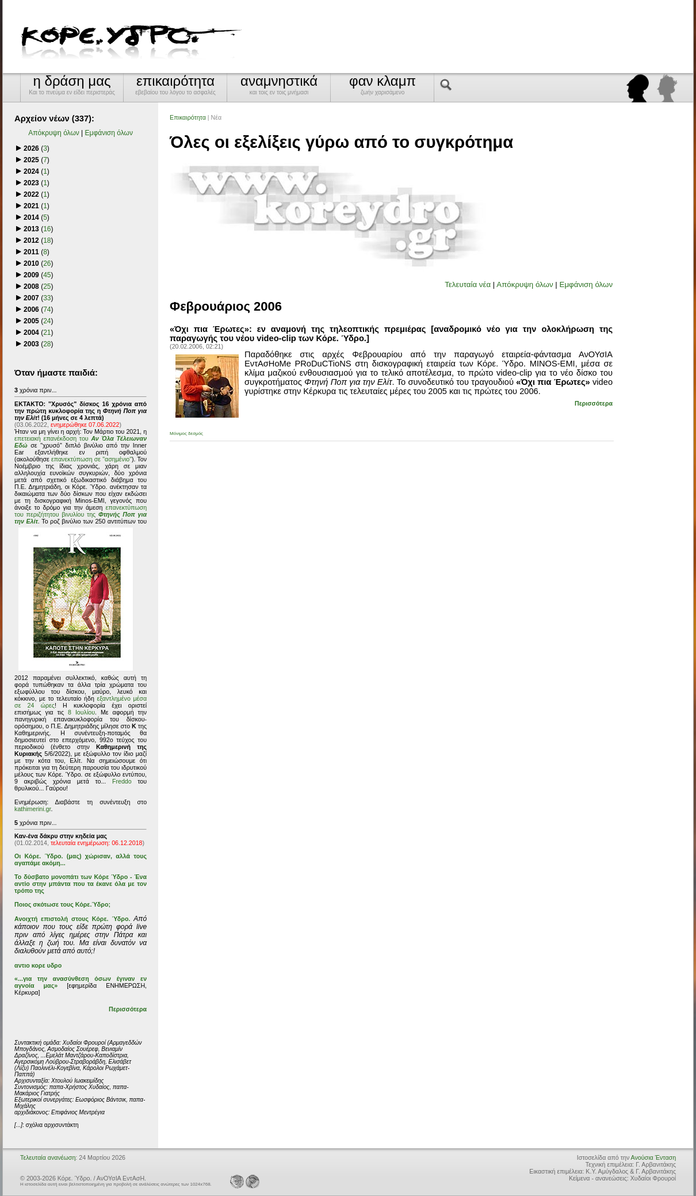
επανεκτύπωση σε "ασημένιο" (91, 459)
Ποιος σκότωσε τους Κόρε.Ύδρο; (62, 904)
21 (47, 332)
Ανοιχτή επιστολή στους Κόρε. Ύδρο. (72, 918)
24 (47, 321)
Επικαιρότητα (188, 117)
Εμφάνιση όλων (109, 133)
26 (47, 263)
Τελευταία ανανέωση (47, 1157)
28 (47, 344)
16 (47, 229)
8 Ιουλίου (81, 712)
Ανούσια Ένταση (653, 1157)
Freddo (122, 781)
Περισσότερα (128, 1009)
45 (47, 275)
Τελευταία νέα (468, 284)
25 (47, 286)
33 (47, 298)
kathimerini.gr (32, 808)
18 (47, 240)
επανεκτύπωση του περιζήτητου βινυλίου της (80, 514)
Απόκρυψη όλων (53, 133)
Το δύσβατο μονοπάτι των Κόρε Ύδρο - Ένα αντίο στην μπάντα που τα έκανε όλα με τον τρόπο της (80, 883)
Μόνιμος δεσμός (186, 433)
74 (47, 309)
